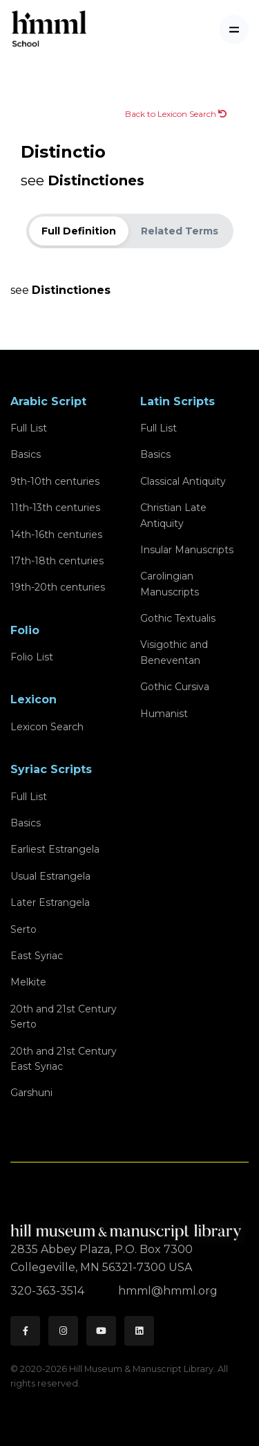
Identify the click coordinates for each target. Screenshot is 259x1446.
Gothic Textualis (177, 618)
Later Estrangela (50, 902)
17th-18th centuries (57, 561)
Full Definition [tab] (78, 231)
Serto (23, 929)
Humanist (164, 713)
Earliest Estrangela (54, 849)
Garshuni (31, 1092)
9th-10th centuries (54, 481)
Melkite (28, 982)
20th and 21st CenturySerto (63, 1016)
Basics (25, 454)
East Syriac (36, 955)
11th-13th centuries (55, 507)
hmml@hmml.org (168, 1290)
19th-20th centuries (57, 587)
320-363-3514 (48, 1290)
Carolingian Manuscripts (169, 583)
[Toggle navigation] (234, 29)
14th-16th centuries (56, 534)
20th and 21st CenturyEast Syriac (63, 1059)
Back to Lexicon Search (176, 114)
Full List (28, 428)
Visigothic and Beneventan (174, 652)
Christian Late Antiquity (173, 515)
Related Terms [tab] (179, 231)
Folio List (31, 657)
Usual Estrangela (50, 876)
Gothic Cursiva (174, 686)
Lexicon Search (47, 727)
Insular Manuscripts (186, 550)
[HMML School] (49, 29)
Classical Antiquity (183, 481)
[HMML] (127, 1226)
